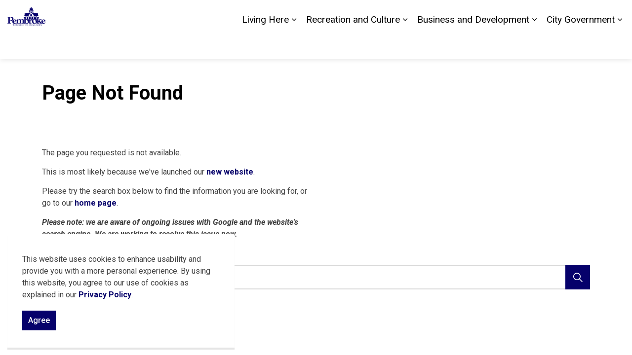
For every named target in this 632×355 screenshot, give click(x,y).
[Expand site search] (615, 15)
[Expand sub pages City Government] (620, 44)
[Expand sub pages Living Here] (294, 44)
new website (229, 172)
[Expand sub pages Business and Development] (534, 44)
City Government (581, 44)
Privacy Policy (105, 294)
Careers (547, 15)
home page (96, 203)
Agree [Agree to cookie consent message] (39, 320)
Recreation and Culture (353, 44)
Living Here (265, 44)
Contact (513, 15)
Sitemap (583, 15)
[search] (313, 277)
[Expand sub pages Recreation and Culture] (405, 44)
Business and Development (473, 44)
